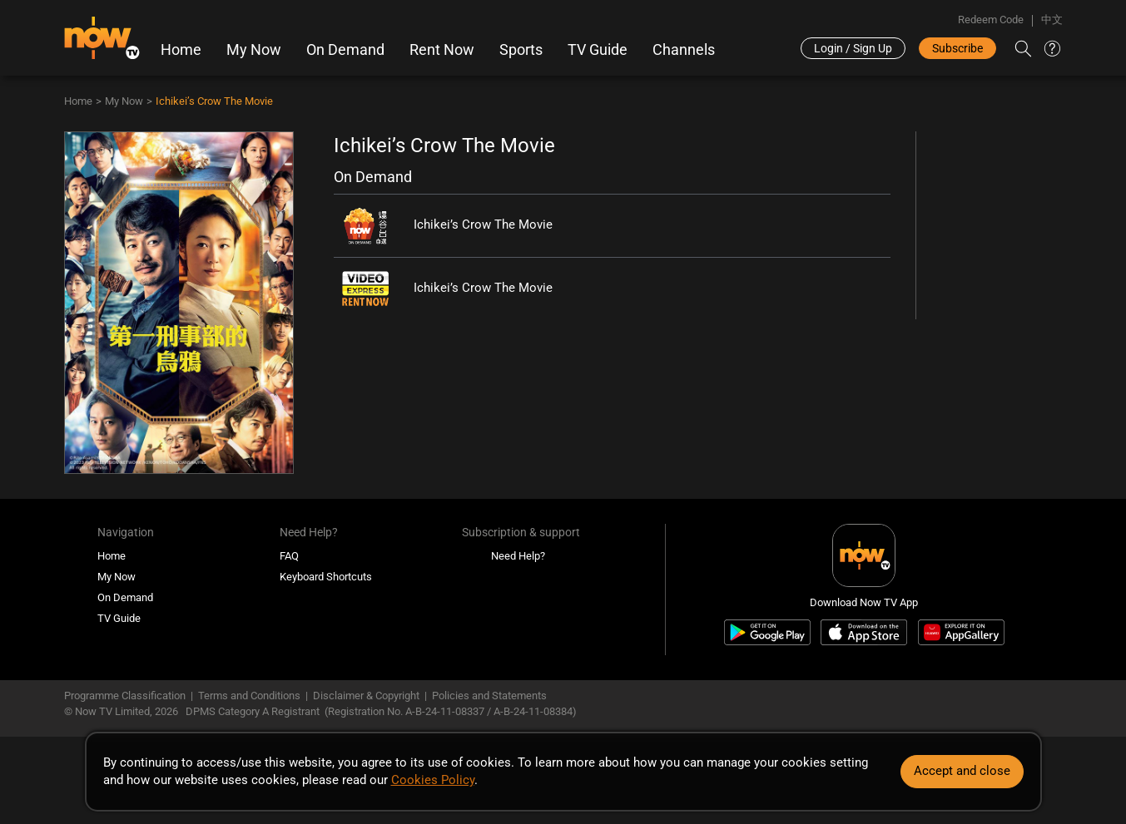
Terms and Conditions (249, 695)
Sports (521, 50)
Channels (683, 50)
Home (181, 50)
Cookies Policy (432, 779)
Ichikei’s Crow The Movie (214, 101)
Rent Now (441, 50)
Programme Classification (125, 695)
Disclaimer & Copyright (366, 695)
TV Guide (597, 50)
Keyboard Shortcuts (326, 576)
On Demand (345, 50)
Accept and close (962, 770)
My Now (253, 50)
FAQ (289, 556)
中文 (1052, 19)
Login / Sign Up (853, 48)
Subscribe (957, 48)
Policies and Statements (489, 695)
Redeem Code (991, 19)
